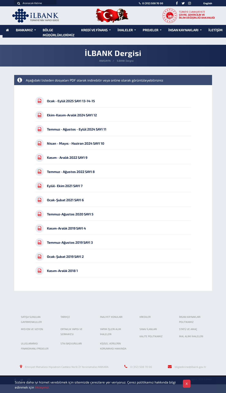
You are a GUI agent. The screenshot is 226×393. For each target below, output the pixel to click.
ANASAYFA (105, 60)
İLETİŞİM (215, 30)
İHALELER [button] (125, 30)
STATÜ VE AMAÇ (188, 329)
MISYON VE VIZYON (32, 329)
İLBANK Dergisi (125, 60)
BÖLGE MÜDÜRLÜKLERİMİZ (58, 32)
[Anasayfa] (7, 30)
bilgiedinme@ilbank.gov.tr (190, 367)
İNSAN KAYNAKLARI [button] (183, 30)
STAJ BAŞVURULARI (71, 343)
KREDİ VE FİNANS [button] (94, 30)
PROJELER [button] (151, 30)
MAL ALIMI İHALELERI (191, 336)
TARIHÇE (65, 316)
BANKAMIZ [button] (24, 30)
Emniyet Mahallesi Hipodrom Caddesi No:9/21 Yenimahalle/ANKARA (66, 367)
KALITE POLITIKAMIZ (151, 336)
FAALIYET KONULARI (111, 316)
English (207, 3)
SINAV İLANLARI (148, 329)
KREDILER (145, 316)
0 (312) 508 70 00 (150, 3)
